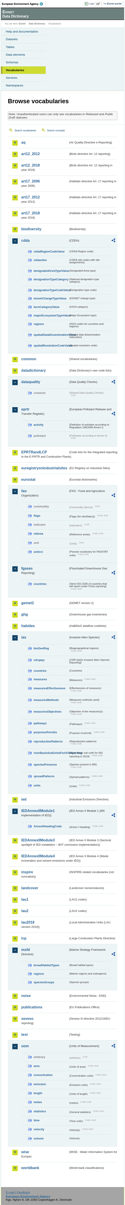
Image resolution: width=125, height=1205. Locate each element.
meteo (38, 1102)
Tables (10, 47)
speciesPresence (45, 764)
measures (40, 679)
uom (25, 1046)
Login (92, 3)
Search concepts (56, 130)
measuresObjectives (48, 711)
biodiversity (31, 229)
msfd (25, 950)
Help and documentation (22, 31)
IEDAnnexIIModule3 (38, 840)
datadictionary (33, 370)
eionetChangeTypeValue (50, 298)
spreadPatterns (44, 776)
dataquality (30, 382)
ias (23, 637)
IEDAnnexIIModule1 (38, 811)
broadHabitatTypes (46, 965)
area (36, 1066)
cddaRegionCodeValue (49, 251)
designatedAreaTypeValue (51, 270)
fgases (27, 568)
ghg (24, 614)
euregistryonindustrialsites (44, 468)
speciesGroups (44, 982)
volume (39, 1138)
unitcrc (38, 551)
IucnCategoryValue (46, 307)
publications (31, 1007)
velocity (39, 1129)
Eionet (22, 23)
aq (23, 142)
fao (24, 491)
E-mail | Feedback (18, 1192)
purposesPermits (45, 732)
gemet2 (27, 603)
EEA (24, 4)
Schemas (12, 62)
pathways (40, 723)
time (36, 1120)
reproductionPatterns (48, 741)
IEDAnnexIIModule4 (38, 856)
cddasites (40, 260)
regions (39, 324)
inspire (27, 872)
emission (40, 1084)
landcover (29, 888)
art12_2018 (30, 165)
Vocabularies (15, 70)
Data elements (15, 54)
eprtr (25, 409)
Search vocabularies (25, 130)
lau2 (24, 911)
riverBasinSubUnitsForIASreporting (51, 753)
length (38, 1093)
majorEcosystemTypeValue (51, 315)
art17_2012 (30, 197)
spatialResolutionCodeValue (51, 345)
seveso (27, 1019)
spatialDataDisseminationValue (51, 334)
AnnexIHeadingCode (48, 826)
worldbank (30, 1168)
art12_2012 (30, 154)
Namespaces (14, 85)
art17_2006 (30, 181)
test (24, 1034)
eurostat (28, 479)
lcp (23, 938)
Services (11, 77)
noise (26, 996)
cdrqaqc (39, 660)
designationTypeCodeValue (51, 290)
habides (28, 626)
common (28, 359)
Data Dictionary (37, 23)
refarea (38, 533)
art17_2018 (30, 213)
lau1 (24, 899)
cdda (25, 240)
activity (38, 424)
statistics (40, 1111)
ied (23, 799)
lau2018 (27, 922)
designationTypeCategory (51, 279)
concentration (43, 1075)
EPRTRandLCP (34, 452)
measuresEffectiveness (49, 688)
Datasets (12, 39)
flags (37, 515)
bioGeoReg (41, 648)
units (37, 785)
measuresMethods (46, 700)
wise (25, 1152)
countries (40, 584)
